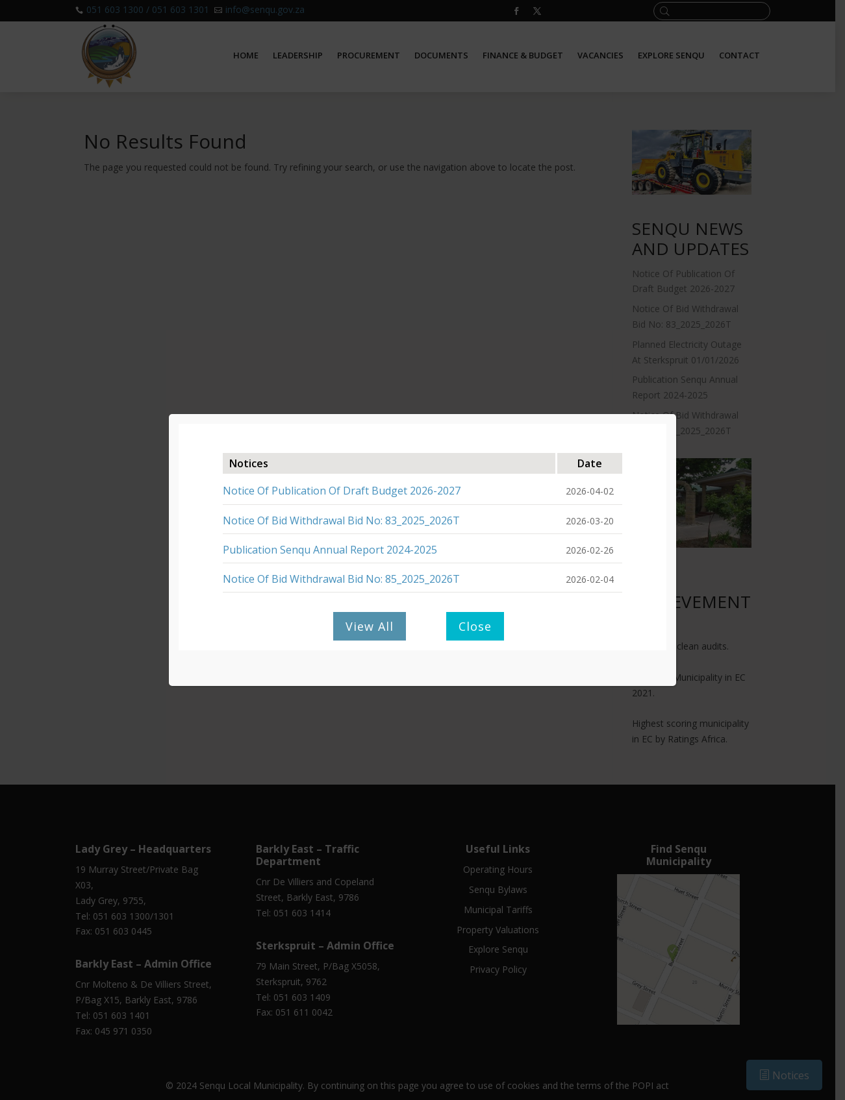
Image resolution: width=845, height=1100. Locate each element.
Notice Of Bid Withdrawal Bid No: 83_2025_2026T (341, 520)
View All (370, 626)
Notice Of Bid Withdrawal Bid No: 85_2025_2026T (341, 579)
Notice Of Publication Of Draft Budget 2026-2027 (341, 490)
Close (475, 626)
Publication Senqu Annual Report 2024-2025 (330, 550)
